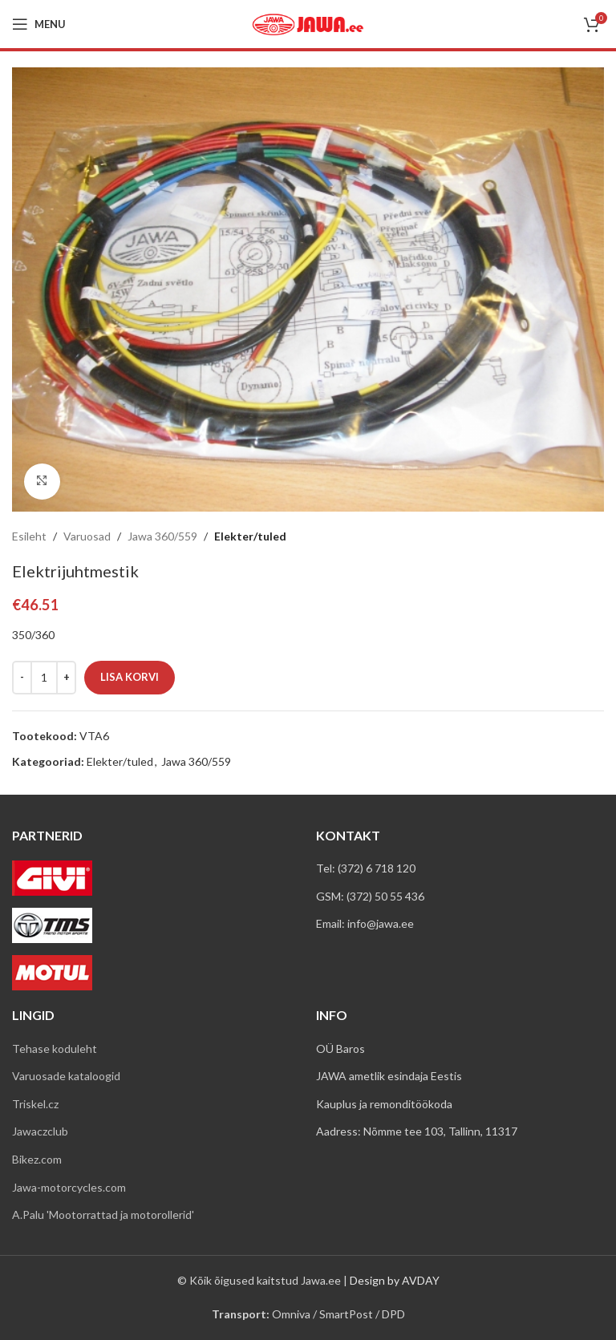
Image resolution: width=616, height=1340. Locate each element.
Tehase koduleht (54, 1048)
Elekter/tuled (250, 536)
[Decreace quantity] (22, 677)
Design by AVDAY (395, 1280)
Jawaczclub (40, 1131)
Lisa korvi (129, 676)
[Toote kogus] (44, 677)
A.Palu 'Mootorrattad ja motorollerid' (103, 1214)
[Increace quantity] (66, 677)
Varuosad (87, 536)
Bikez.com (37, 1159)
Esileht (29, 536)
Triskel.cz (35, 1104)
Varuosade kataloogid (66, 1076)
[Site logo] (308, 23)
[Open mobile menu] (39, 24)
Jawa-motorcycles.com (69, 1187)
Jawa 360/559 (162, 536)
